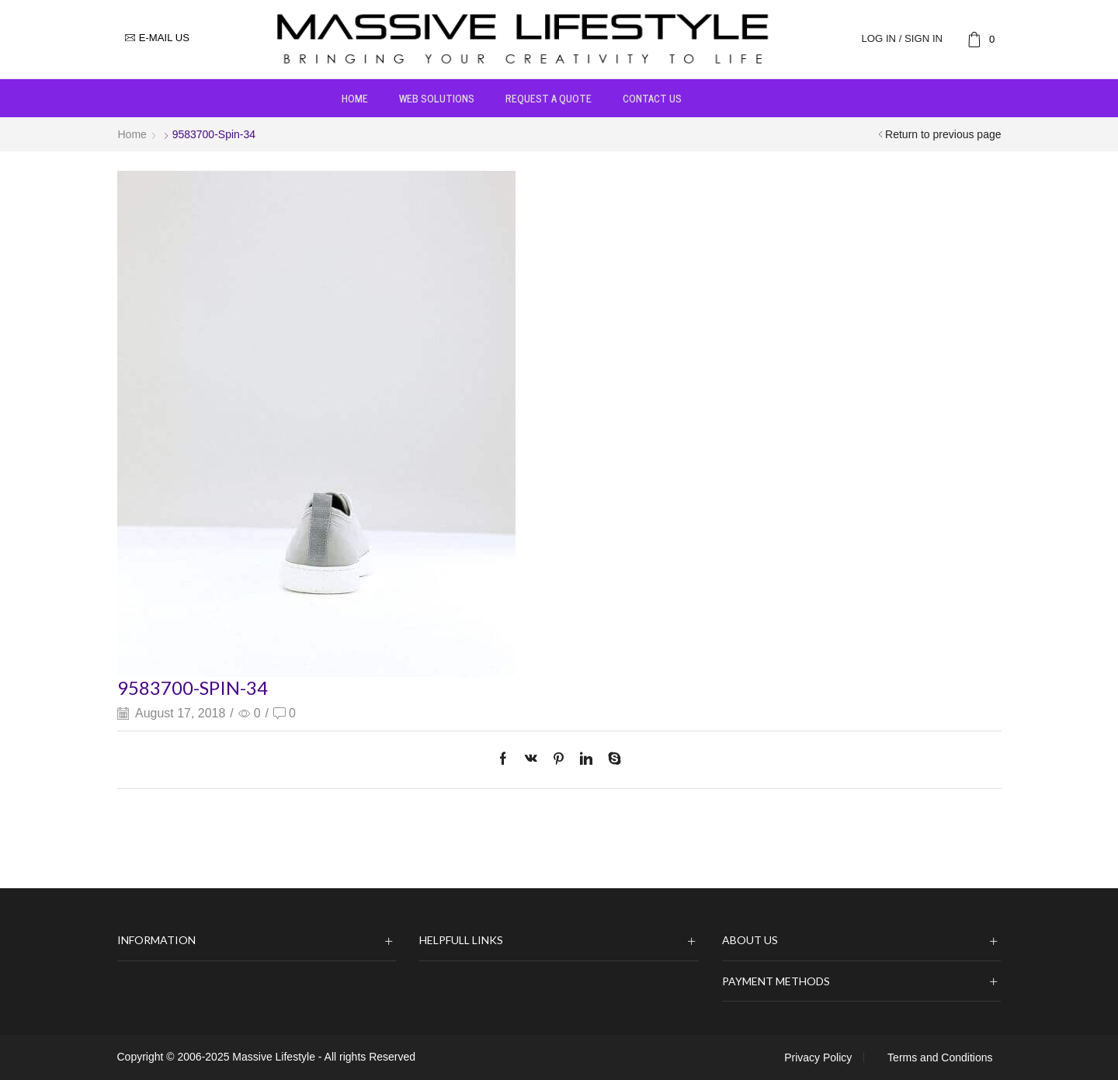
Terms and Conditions (939, 1057)
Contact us (652, 97)
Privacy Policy (818, 1057)
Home (355, 97)
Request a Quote (548, 97)
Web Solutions (436, 97)
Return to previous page (943, 134)
